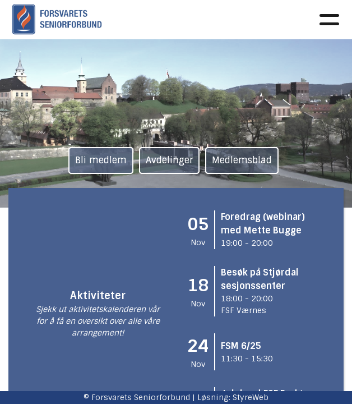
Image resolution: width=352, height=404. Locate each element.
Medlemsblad (242, 160)
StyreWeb (250, 397)
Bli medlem (101, 160)
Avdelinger (169, 160)
